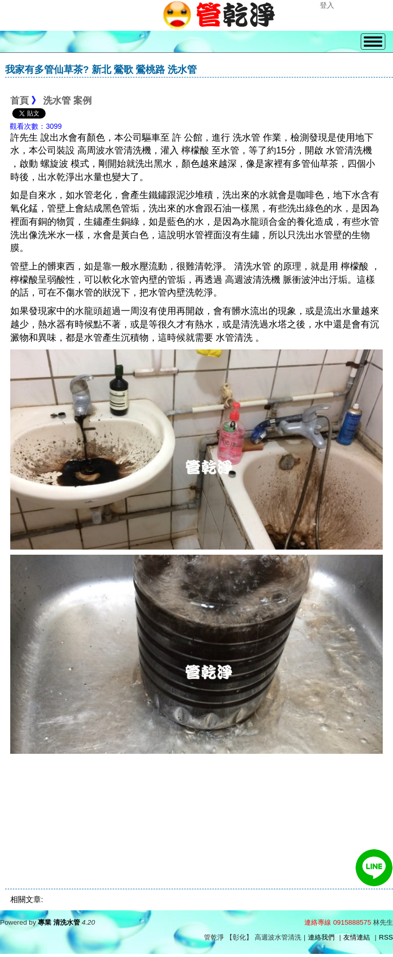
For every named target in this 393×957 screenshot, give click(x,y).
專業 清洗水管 (59, 922)
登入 (327, 5)
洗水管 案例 (67, 100)
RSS (386, 937)
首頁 (19, 100)
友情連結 (356, 937)
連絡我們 (321, 937)
